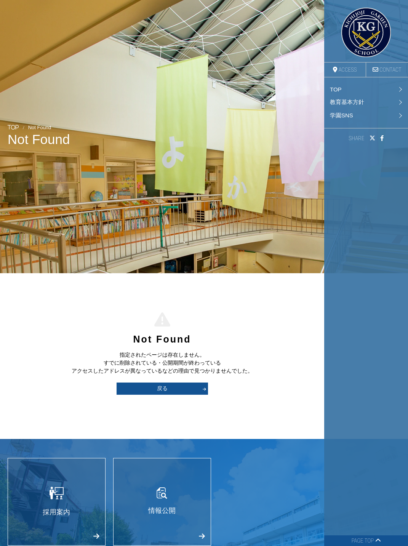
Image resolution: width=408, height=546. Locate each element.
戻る (181, 388)
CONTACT (387, 69)
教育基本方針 (347, 102)
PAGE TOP (366, 540)
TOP (336, 89)
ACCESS (345, 69)
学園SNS (341, 115)
